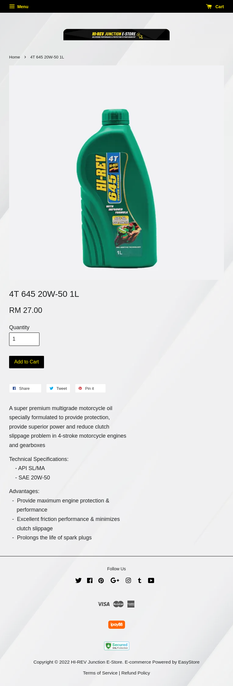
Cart (215, 6)
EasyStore (189, 661)
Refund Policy (135, 672)
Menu (18, 6)
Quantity (19, 327)
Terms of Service (100, 672)
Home (14, 57)
